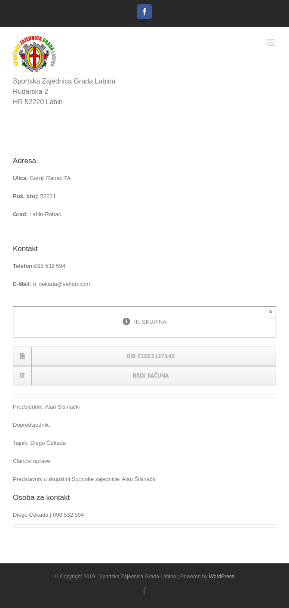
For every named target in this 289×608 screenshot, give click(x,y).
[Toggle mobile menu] (271, 42)
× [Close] (271, 311)
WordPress (221, 577)
